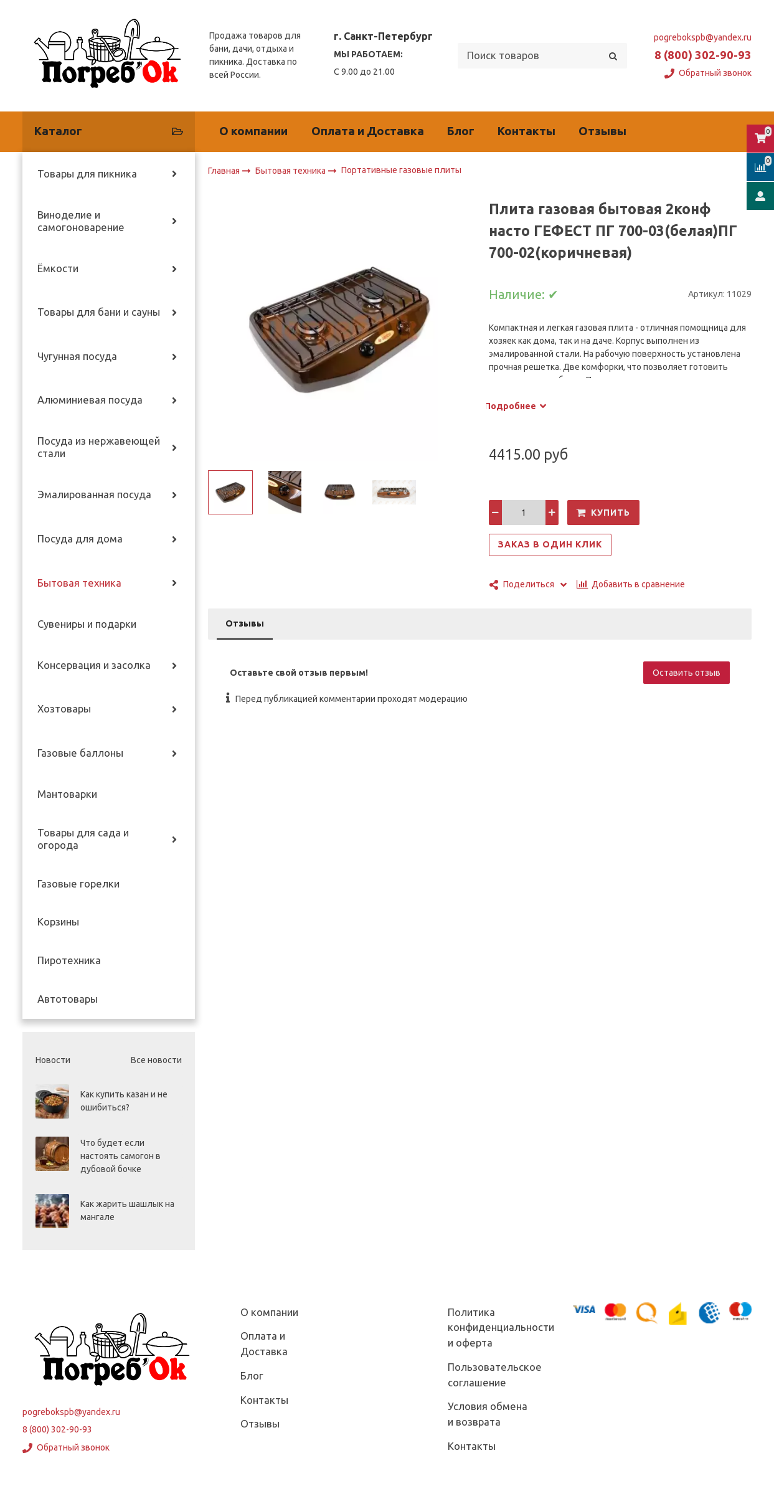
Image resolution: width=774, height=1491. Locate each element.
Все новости (156, 1060)
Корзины (58, 921)
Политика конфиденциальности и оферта (501, 1328)
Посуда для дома (80, 538)
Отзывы (602, 131)
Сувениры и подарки (86, 624)
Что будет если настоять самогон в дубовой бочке (120, 1156)
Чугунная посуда (77, 356)
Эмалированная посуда (94, 494)
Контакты (526, 131)
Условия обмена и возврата (487, 1414)
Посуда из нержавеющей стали (98, 447)
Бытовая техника (79, 583)
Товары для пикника (87, 173)
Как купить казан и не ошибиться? (124, 1100)
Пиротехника (69, 960)
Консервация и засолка (94, 665)
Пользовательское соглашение (495, 1374)
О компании (253, 131)
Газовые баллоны (80, 753)
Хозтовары (64, 708)
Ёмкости (57, 268)
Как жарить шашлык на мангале (127, 1210)
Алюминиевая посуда (90, 399)
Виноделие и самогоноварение (81, 221)
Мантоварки (67, 794)
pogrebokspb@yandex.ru (703, 37)
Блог (460, 131)
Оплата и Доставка (367, 131)
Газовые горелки (78, 883)
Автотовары (67, 999)
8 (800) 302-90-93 (703, 55)
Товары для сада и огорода (83, 839)
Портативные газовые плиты (401, 171)
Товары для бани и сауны (98, 312)
